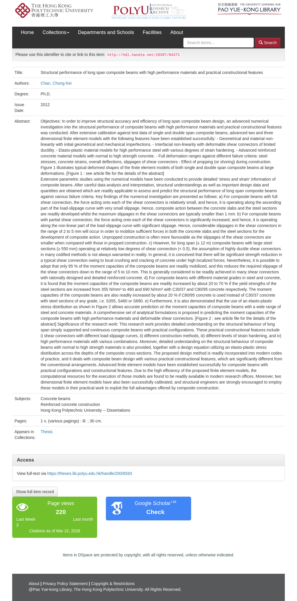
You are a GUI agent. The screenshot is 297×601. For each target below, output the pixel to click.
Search (268, 42)
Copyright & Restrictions (113, 583)
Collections (56, 32)
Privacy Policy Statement (65, 583)
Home (27, 32)
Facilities (152, 32)
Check (155, 512)
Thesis (46, 431)
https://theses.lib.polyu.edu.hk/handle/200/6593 (89, 473)
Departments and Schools (106, 32)
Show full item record (35, 491)
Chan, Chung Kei (56, 83)
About (176, 32)
